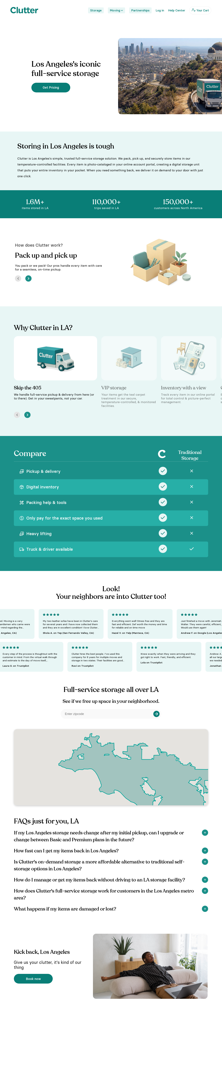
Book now (33, 979)
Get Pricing (51, 87)
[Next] (28, 278)
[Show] (205, 833)
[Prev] (18, 278)
